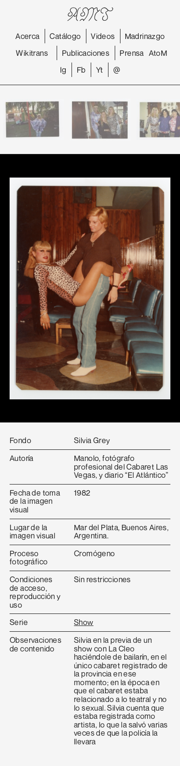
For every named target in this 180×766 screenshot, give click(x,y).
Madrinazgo (145, 36)
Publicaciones (85, 53)
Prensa (132, 53)
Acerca (27, 36)
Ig (63, 70)
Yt (99, 70)
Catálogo (65, 36)
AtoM (158, 53)
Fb (81, 70)
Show (84, 622)
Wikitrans (32, 53)
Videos (103, 36)
